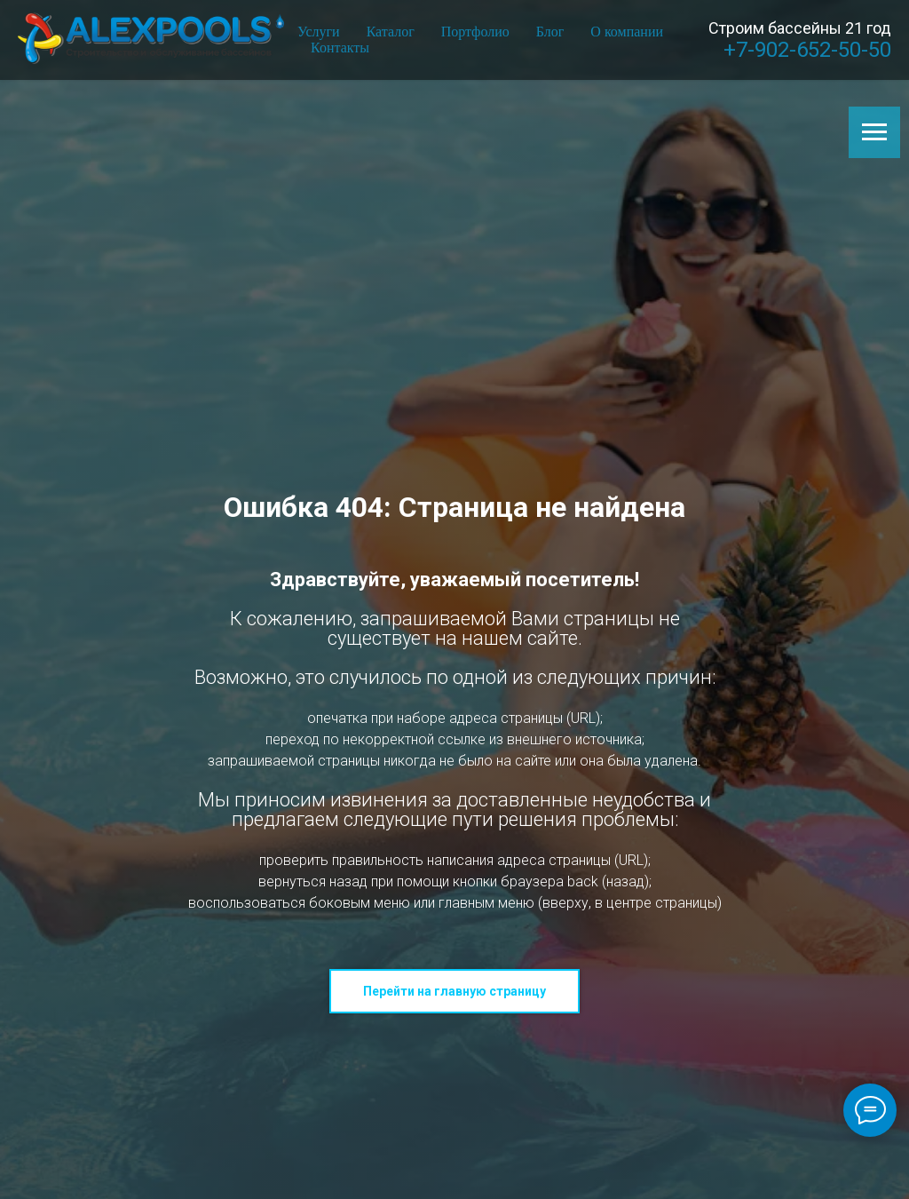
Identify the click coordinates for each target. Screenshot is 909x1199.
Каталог (391, 31)
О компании (626, 31)
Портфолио (475, 31)
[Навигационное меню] (874, 132)
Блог (550, 31)
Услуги (318, 31)
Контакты (340, 47)
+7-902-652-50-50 (807, 49)
